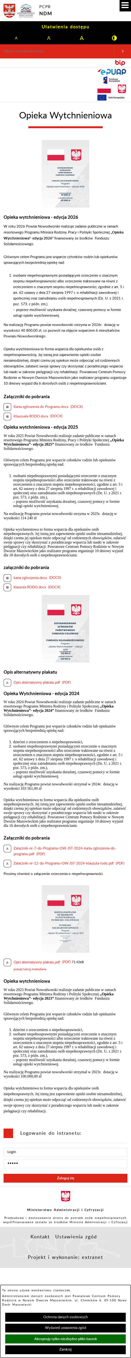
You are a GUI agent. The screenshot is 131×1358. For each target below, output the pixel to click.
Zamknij (65, 1349)
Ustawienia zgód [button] (76, 1237)
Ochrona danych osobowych (65, 1317)
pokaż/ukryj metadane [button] (30, 969)
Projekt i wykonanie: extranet (65, 1257)
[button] (125, 5)
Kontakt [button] (40, 1237)
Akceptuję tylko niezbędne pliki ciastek (65, 1339)
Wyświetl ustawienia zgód (65, 1328)
